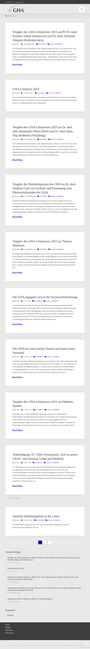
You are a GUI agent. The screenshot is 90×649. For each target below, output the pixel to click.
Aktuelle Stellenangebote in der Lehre (35, 516)
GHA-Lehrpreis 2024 (25, 89)
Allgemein (41, 44)
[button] (82, 9)
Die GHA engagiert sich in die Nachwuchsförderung (44, 297)
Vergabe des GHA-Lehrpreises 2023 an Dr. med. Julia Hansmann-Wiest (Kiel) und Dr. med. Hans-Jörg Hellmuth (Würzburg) (43, 131)
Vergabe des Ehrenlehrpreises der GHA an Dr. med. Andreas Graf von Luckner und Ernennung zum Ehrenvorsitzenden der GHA (44, 188)
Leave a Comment (55, 44)
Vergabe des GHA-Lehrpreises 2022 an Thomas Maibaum (30, 599)
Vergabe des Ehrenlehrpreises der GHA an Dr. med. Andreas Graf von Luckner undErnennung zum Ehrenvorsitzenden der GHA (44, 589)
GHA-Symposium (13, 498)
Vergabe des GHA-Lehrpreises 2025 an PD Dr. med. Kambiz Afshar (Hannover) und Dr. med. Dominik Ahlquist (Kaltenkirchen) (44, 36)
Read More (17, 65)
